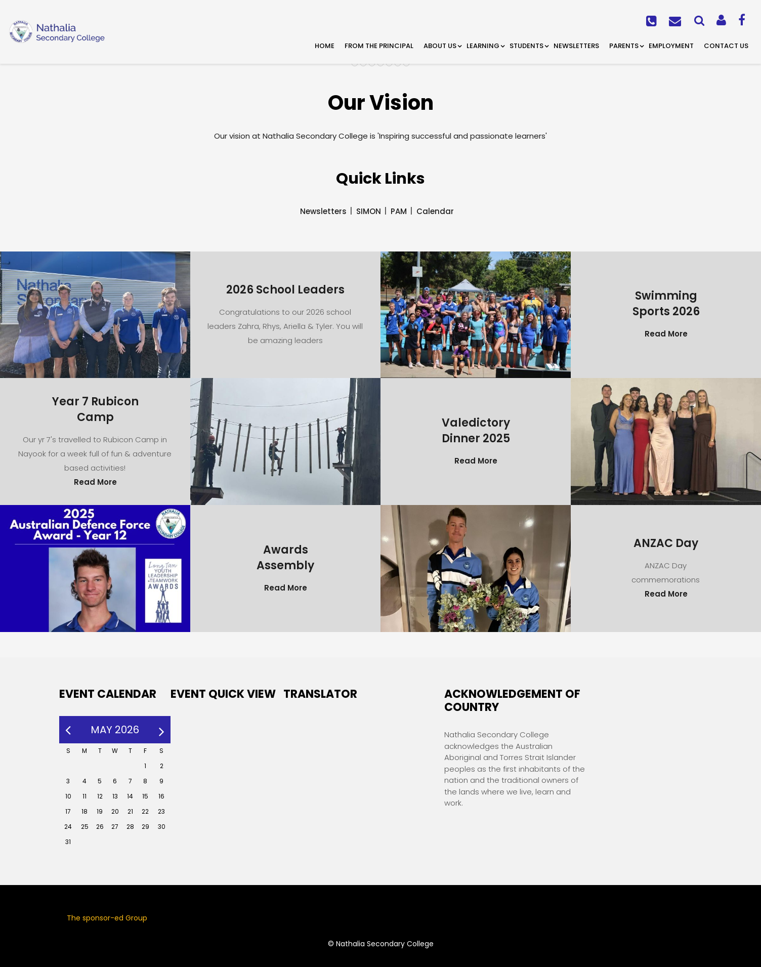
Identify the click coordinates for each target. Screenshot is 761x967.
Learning (483, 46)
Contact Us (726, 46)
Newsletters (576, 46)
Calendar (435, 211)
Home (324, 46)
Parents (624, 46)
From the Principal (379, 46)
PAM (399, 211)
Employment (671, 46)
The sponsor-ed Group (107, 918)
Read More (666, 333)
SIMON (368, 211)
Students (526, 46)
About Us (440, 46)
